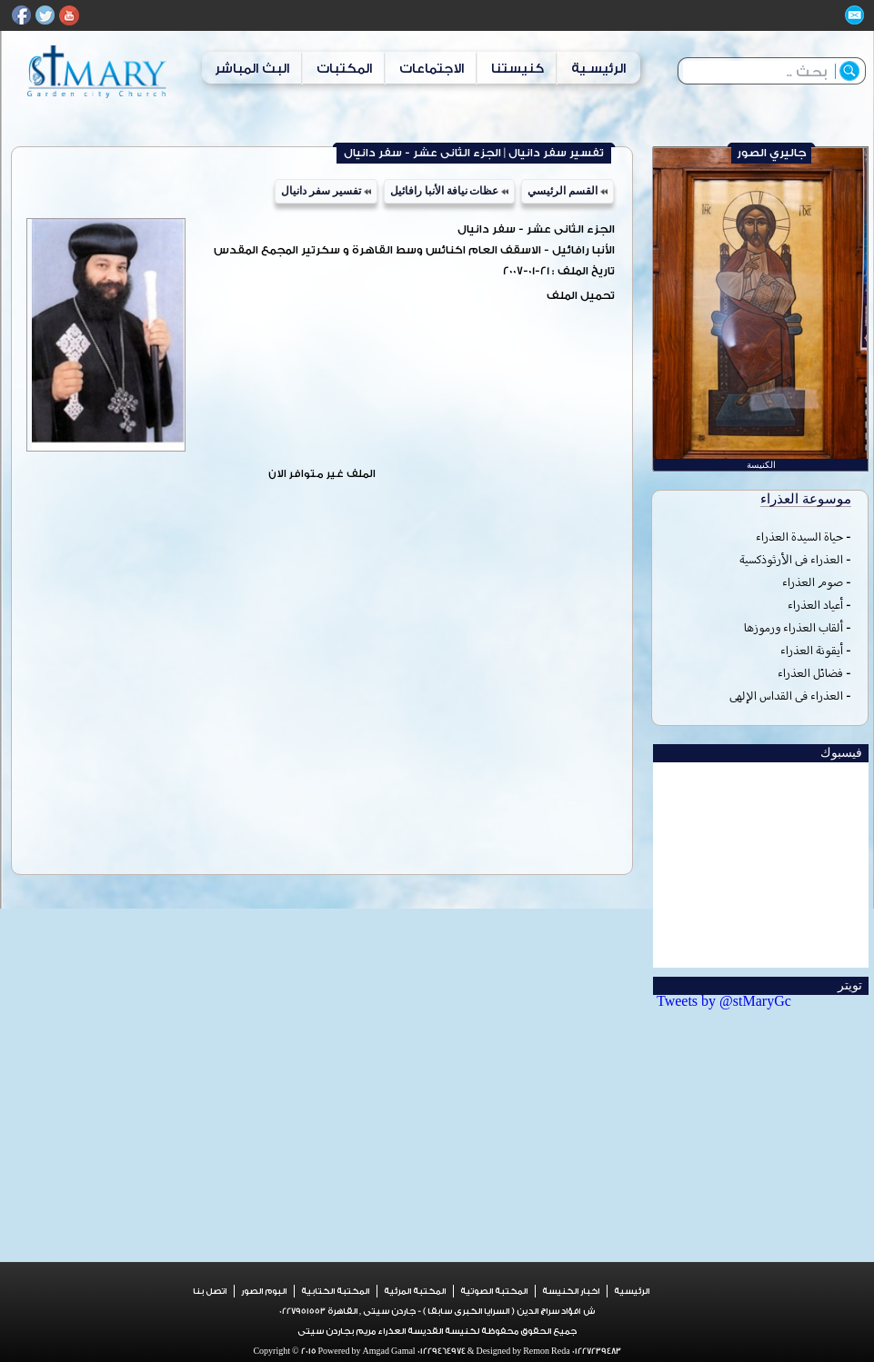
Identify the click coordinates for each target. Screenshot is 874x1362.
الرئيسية (631, 1291)
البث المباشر (252, 68)
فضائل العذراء (810, 672)
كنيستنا (517, 68)
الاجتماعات (431, 68)
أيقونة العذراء (811, 650)
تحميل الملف (581, 295)
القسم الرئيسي (567, 190)
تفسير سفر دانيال (326, 190)
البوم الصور (263, 1291)
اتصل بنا (209, 1291)
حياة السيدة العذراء (799, 536)
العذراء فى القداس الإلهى (786, 695)
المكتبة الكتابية (335, 1291)
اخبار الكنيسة (570, 1291)
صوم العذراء (812, 582)
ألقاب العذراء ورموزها (793, 627)
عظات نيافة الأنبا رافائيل (449, 190)
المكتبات (344, 68)
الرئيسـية (598, 68)
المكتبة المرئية (415, 1291)
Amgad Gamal (388, 1351)
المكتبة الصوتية (493, 1291)
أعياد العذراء (815, 604)
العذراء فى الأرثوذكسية (791, 559)
